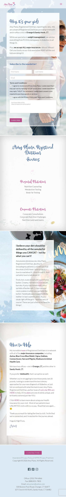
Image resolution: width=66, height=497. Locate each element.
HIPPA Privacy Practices (44, 458)
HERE (16, 400)
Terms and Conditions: (18, 83)
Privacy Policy (27, 458)
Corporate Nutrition (33, 209)
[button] (37, 469)
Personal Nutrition (33, 182)
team (23, 350)
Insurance (16, 458)
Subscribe (15, 120)
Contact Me (33, 453)
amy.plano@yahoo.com (36, 484)
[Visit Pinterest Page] (33, 470)
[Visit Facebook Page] (29, 470)
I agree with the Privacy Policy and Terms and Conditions (33, 97)
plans (29, 393)
